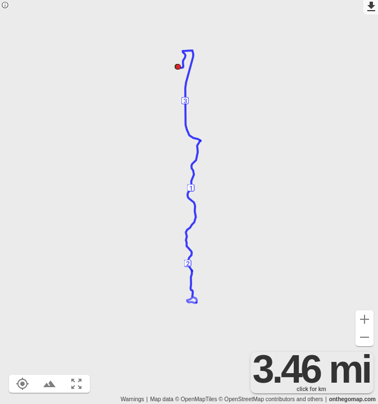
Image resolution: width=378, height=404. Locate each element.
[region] (189, 202)
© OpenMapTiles (196, 399)
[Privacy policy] (5, 6)
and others (310, 399)
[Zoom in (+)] (365, 319)
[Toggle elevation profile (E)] (49, 384)
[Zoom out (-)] (365, 337)
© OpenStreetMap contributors (256, 399)
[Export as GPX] (370, 7)
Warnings (132, 399)
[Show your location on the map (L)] (22, 384)
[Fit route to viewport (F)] (76, 384)
